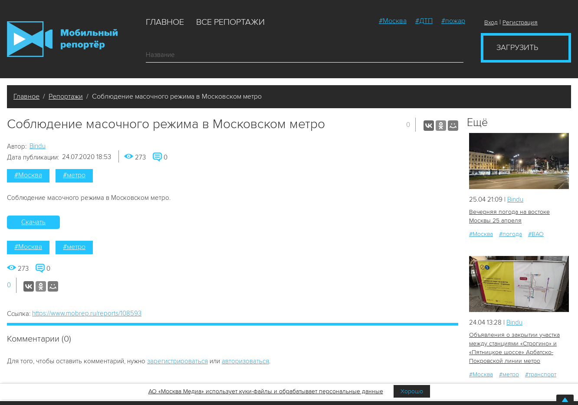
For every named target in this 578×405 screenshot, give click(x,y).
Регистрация (520, 22)
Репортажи (66, 96)
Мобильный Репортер (62, 39)
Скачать (33, 222)
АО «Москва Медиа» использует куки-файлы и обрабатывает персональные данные (265, 391)
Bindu (38, 146)
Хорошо (412, 391)
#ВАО (536, 234)
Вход (491, 22)
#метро (74, 175)
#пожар (453, 21)
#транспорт (540, 374)
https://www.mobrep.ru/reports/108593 (86, 313)
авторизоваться (245, 361)
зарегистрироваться (177, 361)
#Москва (393, 21)
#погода (510, 234)
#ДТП (424, 21)
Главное (165, 22)
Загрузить (517, 47)
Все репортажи (230, 22)
